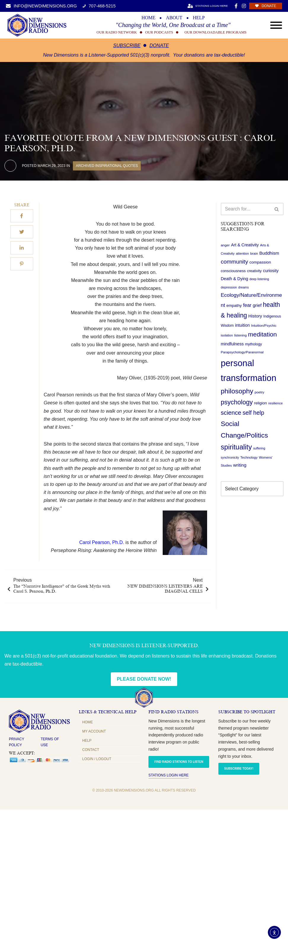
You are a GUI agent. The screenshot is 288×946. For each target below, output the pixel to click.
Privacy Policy (16, 742)
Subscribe (126, 45)
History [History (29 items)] (255, 316)
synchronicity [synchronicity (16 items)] (230, 457)
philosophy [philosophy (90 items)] (237, 391)
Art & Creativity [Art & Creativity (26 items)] (245, 245)
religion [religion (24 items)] (260, 403)
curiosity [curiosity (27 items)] (271, 270)
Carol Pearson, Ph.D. (101, 542)
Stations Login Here (168, 775)
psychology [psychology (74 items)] (237, 402)
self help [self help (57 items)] (253, 412)
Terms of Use (50, 742)
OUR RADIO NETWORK (117, 32)
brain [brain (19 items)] (254, 253)
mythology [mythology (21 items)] (253, 344)
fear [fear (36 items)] (247, 305)
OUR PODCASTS (159, 32)
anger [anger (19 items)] (225, 245)
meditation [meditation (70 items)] (262, 334)
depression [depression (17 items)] (229, 287)
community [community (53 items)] (234, 262)
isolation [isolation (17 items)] (227, 335)
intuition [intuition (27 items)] (242, 325)
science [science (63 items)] (231, 412)
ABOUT (174, 17)
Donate (159, 45)
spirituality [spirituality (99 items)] (236, 447)
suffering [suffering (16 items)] (259, 448)
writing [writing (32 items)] (240, 465)
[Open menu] (276, 25)
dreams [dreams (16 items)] (243, 287)
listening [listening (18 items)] (240, 335)
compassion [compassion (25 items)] (260, 262)
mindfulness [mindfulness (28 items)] (232, 344)
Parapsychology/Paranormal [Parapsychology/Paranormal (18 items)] (242, 352)
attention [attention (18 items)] (242, 253)
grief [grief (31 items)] (257, 305)
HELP (199, 17)
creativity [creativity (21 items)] (254, 271)
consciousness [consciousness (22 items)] (233, 271)
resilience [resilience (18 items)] (275, 403)
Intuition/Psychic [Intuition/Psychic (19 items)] (263, 325)
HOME (148, 17)
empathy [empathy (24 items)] (234, 305)
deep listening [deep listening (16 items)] (259, 279)
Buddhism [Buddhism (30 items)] (269, 253)
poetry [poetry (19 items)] (259, 392)
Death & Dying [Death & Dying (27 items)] (234, 278)
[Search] (245, 209)
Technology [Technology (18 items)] (248, 457)
